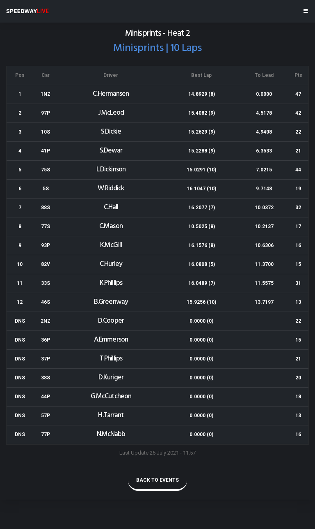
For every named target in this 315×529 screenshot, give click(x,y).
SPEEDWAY (27, 11)
